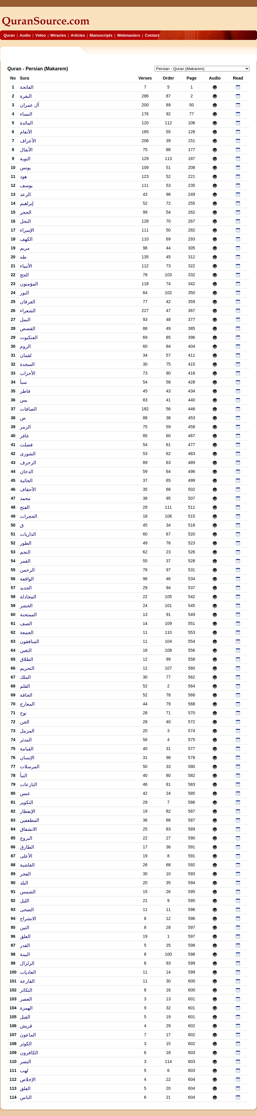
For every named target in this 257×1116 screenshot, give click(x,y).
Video (40, 35)
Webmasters (128, 35)
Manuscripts (101, 35)
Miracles (58, 35)
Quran (9, 35)
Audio (25, 35)
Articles (78, 35)
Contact (152, 35)
